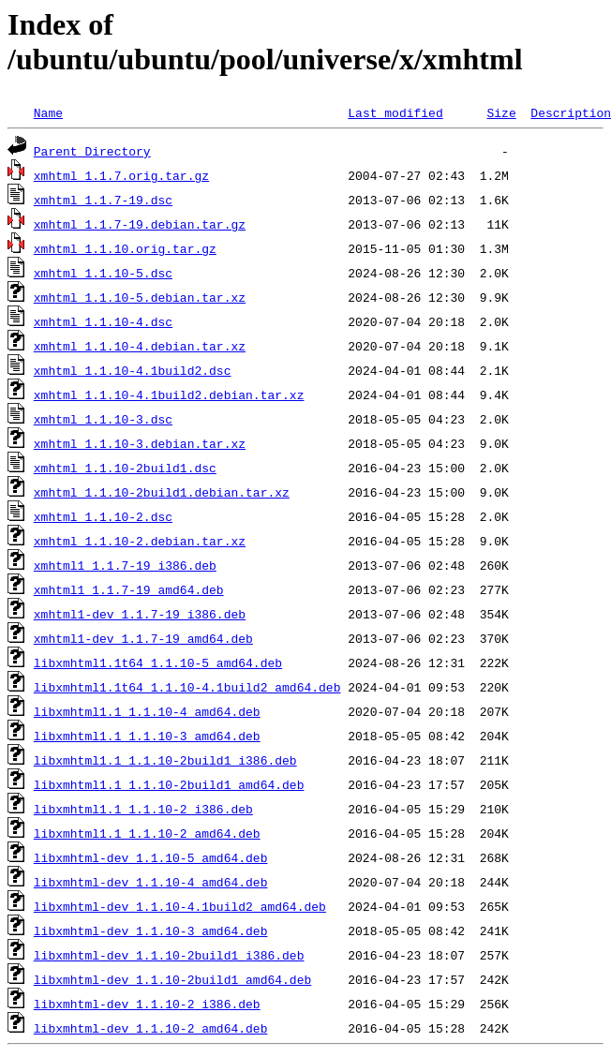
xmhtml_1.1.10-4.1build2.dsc (132, 370)
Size (500, 112)
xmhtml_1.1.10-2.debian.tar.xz (140, 540)
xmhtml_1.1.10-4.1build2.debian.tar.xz (169, 394)
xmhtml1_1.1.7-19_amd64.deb (129, 589)
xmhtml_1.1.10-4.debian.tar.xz (140, 345)
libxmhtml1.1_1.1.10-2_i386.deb (143, 808)
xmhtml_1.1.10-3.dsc (103, 418)
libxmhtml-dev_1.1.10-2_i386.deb (147, 1003)
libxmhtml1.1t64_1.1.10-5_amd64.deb (158, 662)
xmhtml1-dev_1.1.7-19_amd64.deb (143, 638)
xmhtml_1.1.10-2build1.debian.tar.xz (162, 492)
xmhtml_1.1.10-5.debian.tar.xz (140, 297)
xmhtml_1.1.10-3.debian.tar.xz (140, 443)
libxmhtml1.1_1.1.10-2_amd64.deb (147, 833)
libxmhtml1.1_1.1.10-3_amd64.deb (147, 735)
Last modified (395, 112)
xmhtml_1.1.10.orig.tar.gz (125, 248)
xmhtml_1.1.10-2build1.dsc (125, 467)
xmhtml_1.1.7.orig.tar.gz (121, 175)
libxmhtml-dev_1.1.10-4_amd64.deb (151, 881)
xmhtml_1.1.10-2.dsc (103, 516)
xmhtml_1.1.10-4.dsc (103, 321)
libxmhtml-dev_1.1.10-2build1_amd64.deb (172, 979)
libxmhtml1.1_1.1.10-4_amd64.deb (147, 711)
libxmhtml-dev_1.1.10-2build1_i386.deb (169, 954)
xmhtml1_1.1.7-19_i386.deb (125, 565)
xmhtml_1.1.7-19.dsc (103, 199)
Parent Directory (92, 150)
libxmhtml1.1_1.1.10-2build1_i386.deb (165, 760)
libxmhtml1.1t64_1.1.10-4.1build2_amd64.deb (187, 686)
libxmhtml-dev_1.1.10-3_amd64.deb (151, 930)
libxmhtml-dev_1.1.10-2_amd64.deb (151, 1028)
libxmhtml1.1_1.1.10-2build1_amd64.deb (169, 784)
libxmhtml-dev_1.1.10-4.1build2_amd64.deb (180, 906)
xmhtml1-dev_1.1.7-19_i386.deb (140, 613)
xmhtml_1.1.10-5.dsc (103, 272)
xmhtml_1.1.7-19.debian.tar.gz (140, 224)
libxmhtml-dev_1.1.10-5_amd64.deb (151, 857)
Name (48, 112)
